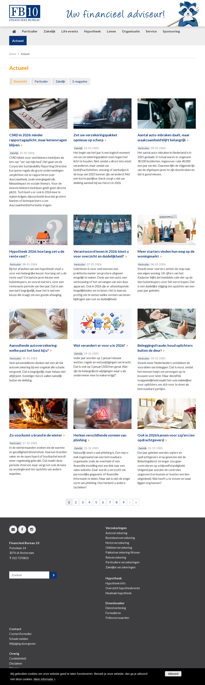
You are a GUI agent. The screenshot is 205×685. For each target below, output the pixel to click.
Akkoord (173, 673)
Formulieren (113, 613)
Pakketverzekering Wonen (123, 552)
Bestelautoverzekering (120, 538)
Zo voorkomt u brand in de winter (35, 435)
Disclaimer (15, 663)
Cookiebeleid (17, 658)
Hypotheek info (116, 583)
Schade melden (18, 639)
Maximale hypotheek (119, 593)
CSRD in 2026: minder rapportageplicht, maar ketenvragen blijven (38, 140)
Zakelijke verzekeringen (121, 567)
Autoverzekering (116, 533)
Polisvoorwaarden (117, 617)
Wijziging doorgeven (22, 643)
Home (12, 54)
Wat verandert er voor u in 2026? (99, 345)
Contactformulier (20, 633)
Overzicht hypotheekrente (123, 588)
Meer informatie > (44, 679)
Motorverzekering (117, 543)
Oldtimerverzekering (119, 547)
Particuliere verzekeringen (123, 562)
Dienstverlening (116, 608)
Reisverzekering (116, 557)
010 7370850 (20, 558)
